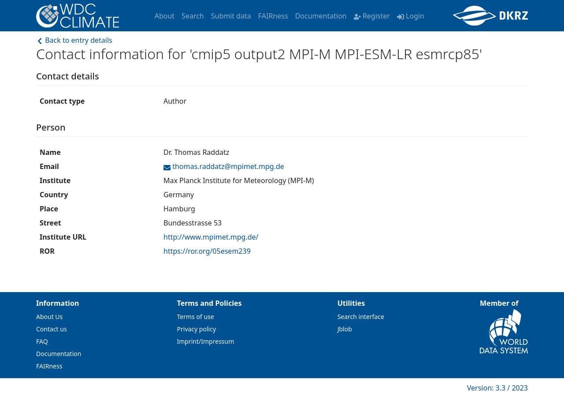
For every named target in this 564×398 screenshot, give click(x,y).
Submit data (231, 16)
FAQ (42, 341)
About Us (49, 316)
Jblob (345, 329)
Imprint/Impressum (205, 341)
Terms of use (195, 316)
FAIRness (273, 16)
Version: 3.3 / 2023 (497, 388)
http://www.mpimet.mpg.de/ (211, 237)
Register (372, 16)
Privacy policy (196, 329)
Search (193, 16)
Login (410, 16)
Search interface (361, 316)
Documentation (321, 16)
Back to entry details (74, 40)
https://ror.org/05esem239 (207, 251)
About (164, 16)
